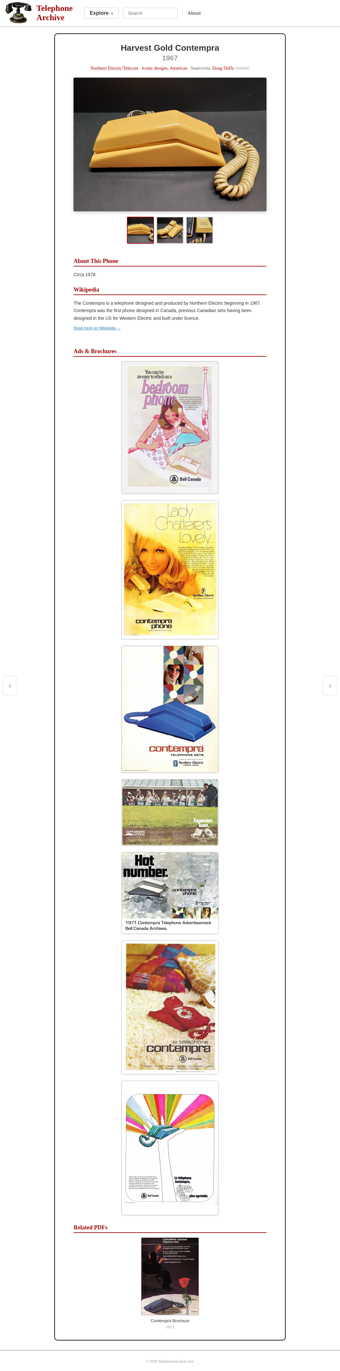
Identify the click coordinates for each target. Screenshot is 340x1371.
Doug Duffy (223, 68)
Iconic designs (154, 68)
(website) (242, 68)
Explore (101, 13)
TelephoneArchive (54, 13)
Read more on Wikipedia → (97, 328)
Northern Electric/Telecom (114, 68)
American (178, 68)
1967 (170, 58)
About (194, 13)
